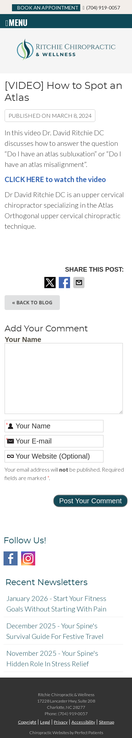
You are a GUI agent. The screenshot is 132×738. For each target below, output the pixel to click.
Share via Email (79, 282)
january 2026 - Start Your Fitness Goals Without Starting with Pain (56, 603)
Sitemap (106, 722)
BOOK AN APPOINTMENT (46, 8)
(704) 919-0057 (103, 8)
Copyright (27, 722)
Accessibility (83, 722)
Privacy (61, 722)
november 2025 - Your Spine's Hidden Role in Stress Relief (52, 658)
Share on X (50, 282)
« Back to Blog (32, 302)
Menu (16, 21)
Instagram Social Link (28, 558)
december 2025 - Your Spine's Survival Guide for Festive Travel (54, 630)
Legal (45, 722)
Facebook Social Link (11, 558)
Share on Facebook (65, 282)
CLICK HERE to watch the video (55, 179)
